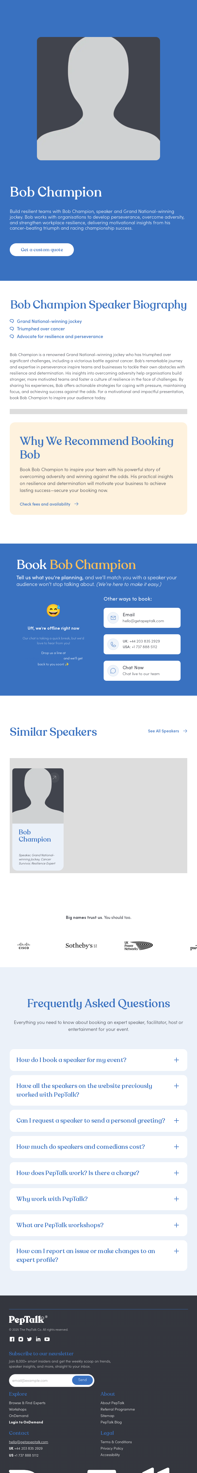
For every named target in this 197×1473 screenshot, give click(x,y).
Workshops (17, 1409)
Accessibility (110, 1454)
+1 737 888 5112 (140, 646)
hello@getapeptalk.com (43, 658)
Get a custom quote (42, 250)
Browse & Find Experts (27, 1403)
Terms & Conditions (116, 1442)
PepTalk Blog (111, 1422)
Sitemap (107, 1415)
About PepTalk (112, 1403)
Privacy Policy (112, 1448)
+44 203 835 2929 (141, 641)
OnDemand (18, 1415)
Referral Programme (118, 1409)
